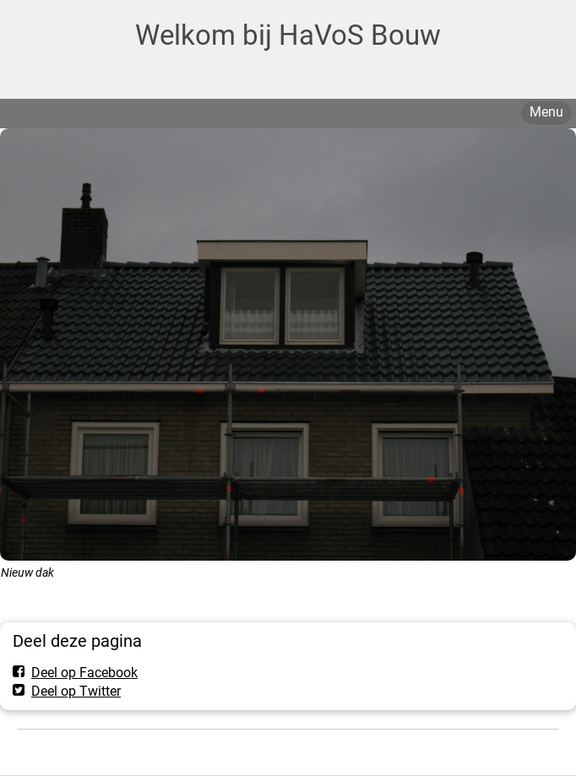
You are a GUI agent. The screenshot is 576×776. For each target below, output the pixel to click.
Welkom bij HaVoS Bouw (288, 35)
